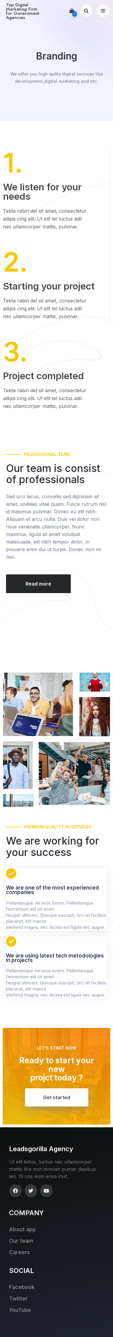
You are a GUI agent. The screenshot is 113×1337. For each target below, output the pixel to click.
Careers (19, 1252)
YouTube (20, 1310)
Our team (21, 1241)
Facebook (22, 1287)
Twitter (18, 1298)
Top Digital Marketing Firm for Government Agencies (22, 11)
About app (22, 1229)
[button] (38, 583)
